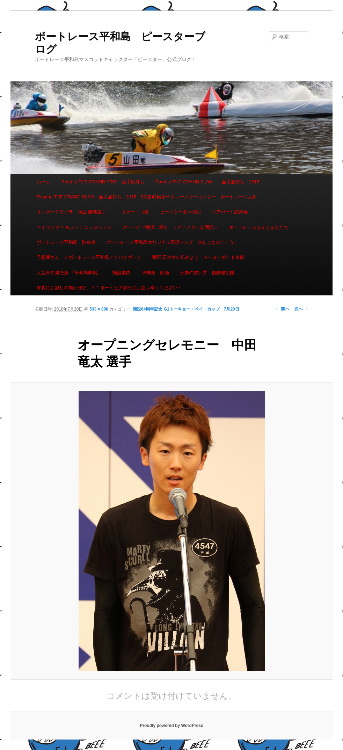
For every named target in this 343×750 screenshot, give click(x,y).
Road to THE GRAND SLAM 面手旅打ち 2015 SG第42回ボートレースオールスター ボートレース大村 (147, 196)
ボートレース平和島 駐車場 (66, 242)
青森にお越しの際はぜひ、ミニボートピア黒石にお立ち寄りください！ (109, 287)
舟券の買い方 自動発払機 (207, 272)
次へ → (301, 308)
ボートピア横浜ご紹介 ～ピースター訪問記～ (170, 227)
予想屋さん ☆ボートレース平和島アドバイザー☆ (89, 257)
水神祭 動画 (155, 272)
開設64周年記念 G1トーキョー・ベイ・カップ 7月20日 (186, 309)
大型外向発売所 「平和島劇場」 (69, 272)
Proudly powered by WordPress (171, 725)
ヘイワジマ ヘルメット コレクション (74, 227)
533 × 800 (98, 309)
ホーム (43, 181)
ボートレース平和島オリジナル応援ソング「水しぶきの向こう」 (173, 242)
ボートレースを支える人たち (258, 227)
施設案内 (121, 272)
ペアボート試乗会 (230, 211)
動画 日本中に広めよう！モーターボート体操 (198, 257)
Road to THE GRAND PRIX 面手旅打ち (102, 181)
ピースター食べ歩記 (180, 211)
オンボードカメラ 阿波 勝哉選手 (74, 211)
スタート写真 (135, 211)
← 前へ (282, 308)
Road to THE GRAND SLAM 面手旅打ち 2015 (207, 181)
